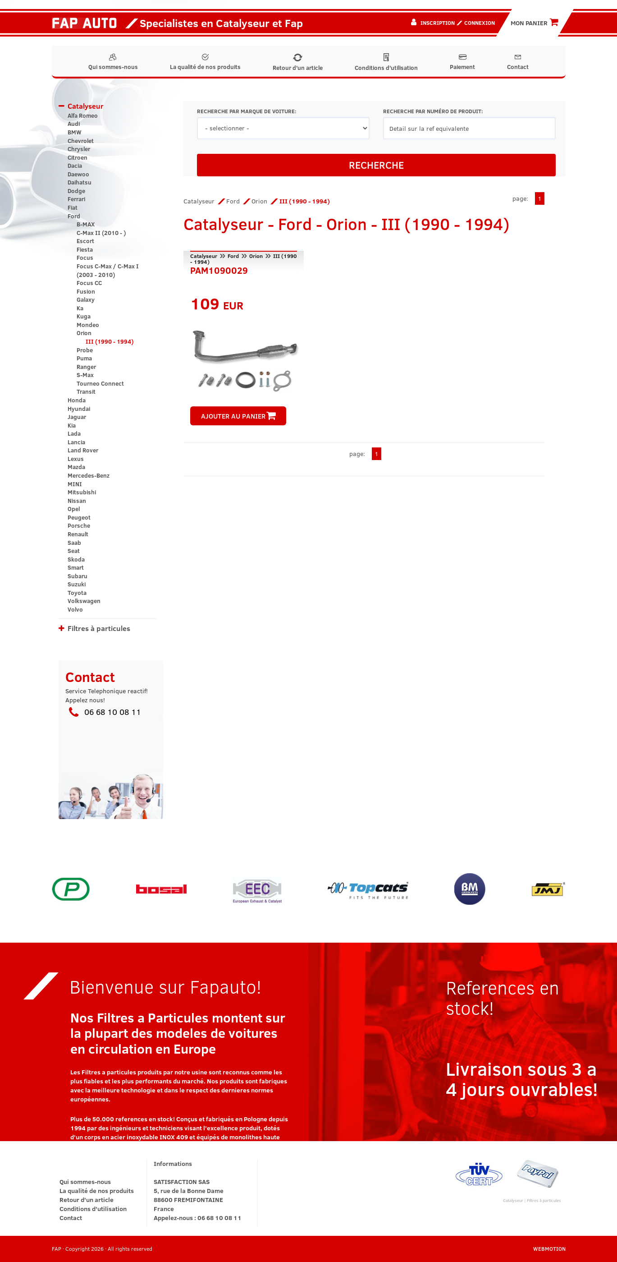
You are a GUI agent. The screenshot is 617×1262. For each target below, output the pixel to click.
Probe (85, 350)
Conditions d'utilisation (386, 62)
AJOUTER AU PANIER (238, 415)
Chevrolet (81, 141)
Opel (74, 509)
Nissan (77, 501)
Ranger (86, 367)
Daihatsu (79, 182)
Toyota (77, 593)
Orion (84, 333)
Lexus (76, 459)
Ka (80, 308)
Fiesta (85, 249)
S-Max (85, 375)
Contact (518, 62)
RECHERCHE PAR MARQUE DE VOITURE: (246, 111)
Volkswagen (84, 601)
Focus (85, 257)
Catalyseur (86, 106)
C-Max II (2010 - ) (101, 233)
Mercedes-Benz (89, 475)
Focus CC (89, 283)
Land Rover (83, 450)
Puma (84, 358)
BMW (75, 132)
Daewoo (78, 174)
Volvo (75, 609)
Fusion (86, 291)
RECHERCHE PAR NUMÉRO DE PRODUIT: (433, 111)
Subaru (77, 576)
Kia (72, 425)
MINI (75, 484)
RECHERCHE (376, 164)
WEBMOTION (549, 1248)
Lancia (76, 442)
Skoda (76, 559)
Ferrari (76, 199)
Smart (76, 567)
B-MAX (86, 224)
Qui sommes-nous (113, 62)
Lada (74, 433)
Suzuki (77, 584)
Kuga (84, 316)
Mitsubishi (82, 492)
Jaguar (77, 417)
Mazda (76, 467)
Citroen (77, 157)
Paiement (462, 62)
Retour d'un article (298, 63)
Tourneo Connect (100, 383)
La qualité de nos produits (205, 62)
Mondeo (88, 325)
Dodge (76, 191)
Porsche (79, 525)
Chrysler (79, 149)
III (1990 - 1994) (109, 341)
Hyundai (79, 409)
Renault (78, 534)
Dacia (75, 165)
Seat (74, 551)
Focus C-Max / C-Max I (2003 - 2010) (108, 270)
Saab (74, 543)
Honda (77, 400)
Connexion (479, 22)
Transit (86, 391)
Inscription (437, 22)
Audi (74, 124)
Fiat (73, 207)
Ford (74, 216)
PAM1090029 (219, 269)
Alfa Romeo (83, 115)
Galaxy (86, 299)
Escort (85, 241)
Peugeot (79, 517)
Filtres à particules (99, 628)
